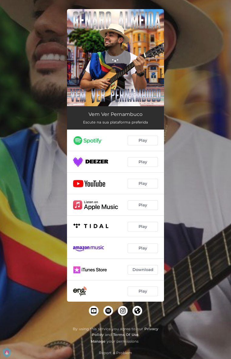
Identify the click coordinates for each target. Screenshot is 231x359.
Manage (98, 341)
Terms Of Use (126, 334)
